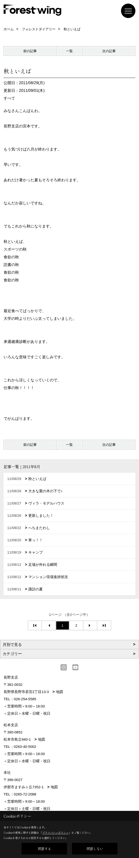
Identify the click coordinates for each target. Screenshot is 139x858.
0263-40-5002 (25, 746)
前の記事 (30, 51)
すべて (9, 98)
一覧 (69, 51)
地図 (59, 692)
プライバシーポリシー (55, 832)
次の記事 (109, 51)
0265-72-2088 (25, 794)
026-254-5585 (25, 699)
